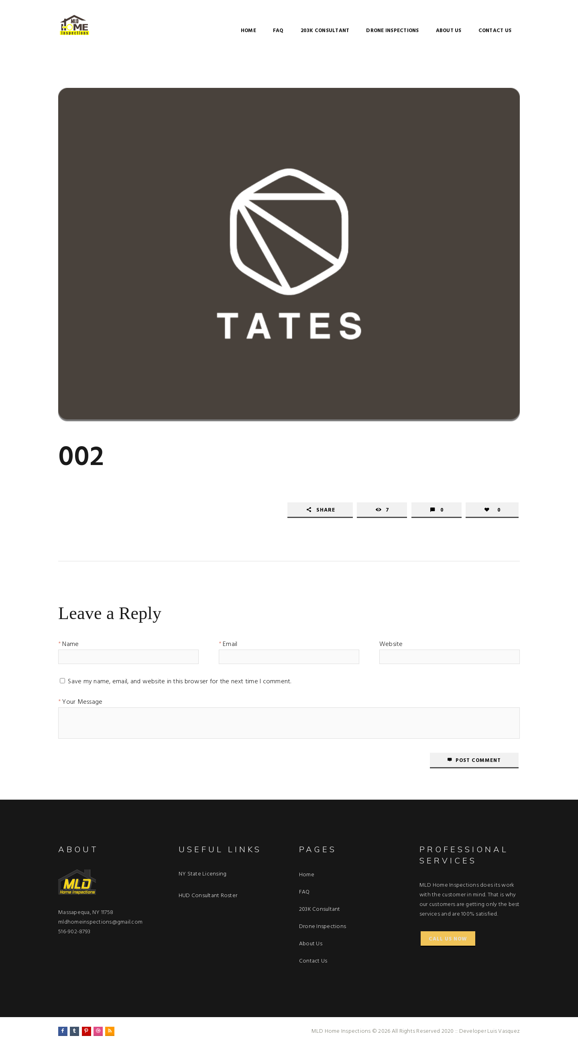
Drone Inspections (392, 30)
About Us (449, 30)
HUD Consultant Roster (208, 895)
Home (248, 30)
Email (230, 646)
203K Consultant (325, 30)
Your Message (82, 703)
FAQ (278, 30)
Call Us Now (448, 939)
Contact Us (495, 30)
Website (391, 646)
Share (325, 510)
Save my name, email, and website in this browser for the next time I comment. (179, 683)
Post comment (478, 760)
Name (70, 646)
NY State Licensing (203, 874)
